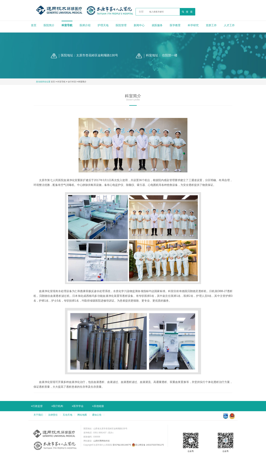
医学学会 (78, 406)
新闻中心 (139, 25)
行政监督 (37, 406)
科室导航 (67, 25)
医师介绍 (85, 25)
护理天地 (103, 25)
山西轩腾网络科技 (101, 441)
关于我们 (38, 414)
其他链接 (98, 406)
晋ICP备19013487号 (122, 445)
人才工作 (229, 25)
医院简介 (49, 25)
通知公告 (97, 414)
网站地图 (82, 414)
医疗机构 (57, 406)
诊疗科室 (72, 82)
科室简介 (82, 82)
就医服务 (157, 25)
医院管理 (121, 25)
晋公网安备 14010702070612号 (148, 445)
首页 (33, 25)
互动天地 (67, 414)
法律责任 (53, 414)
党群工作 (211, 25)
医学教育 (175, 25)
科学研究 (193, 25)
